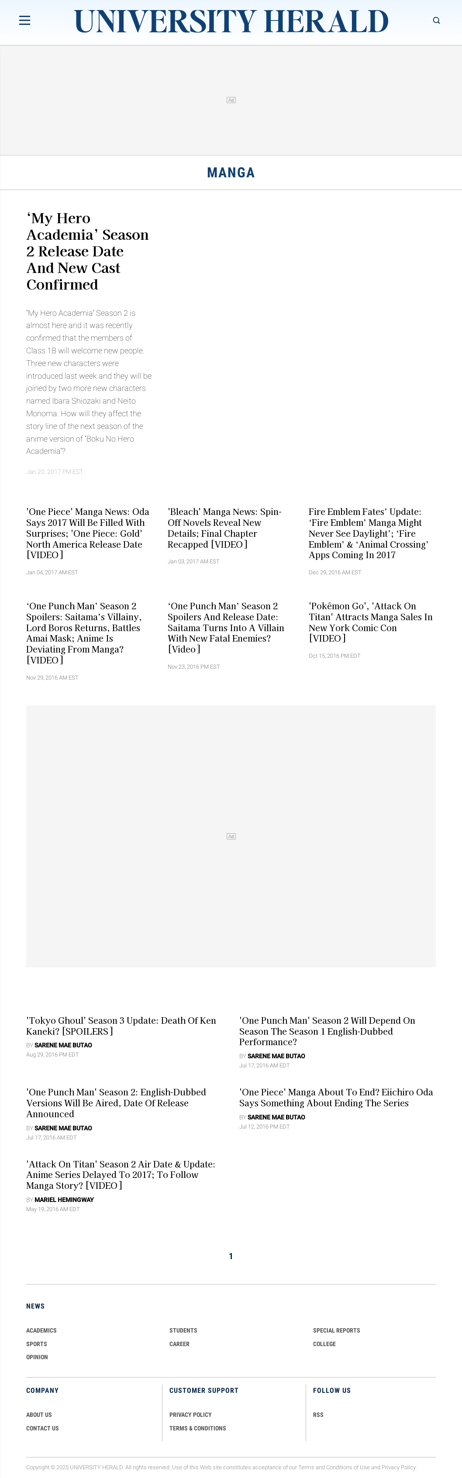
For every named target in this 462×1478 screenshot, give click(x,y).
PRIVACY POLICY (190, 1414)
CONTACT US (42, 1428)
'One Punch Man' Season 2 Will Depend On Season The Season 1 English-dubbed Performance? (327, 1031)
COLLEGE (324, 1343)
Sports (36, 1343)
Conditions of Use (348, 1467)
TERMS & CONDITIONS (197, 1428)
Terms (306, 1467)
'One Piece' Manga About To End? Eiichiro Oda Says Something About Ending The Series (336, 1097)
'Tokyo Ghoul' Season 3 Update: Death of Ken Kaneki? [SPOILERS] (121, 1025)
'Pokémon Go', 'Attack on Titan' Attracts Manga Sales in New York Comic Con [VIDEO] (371, 622)
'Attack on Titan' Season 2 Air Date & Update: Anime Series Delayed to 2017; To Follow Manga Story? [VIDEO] (121, 1174)
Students (183, 1330)
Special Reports (336, 1330)
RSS (318, 1414)
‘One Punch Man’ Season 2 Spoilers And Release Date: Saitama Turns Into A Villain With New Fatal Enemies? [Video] (226, 627)
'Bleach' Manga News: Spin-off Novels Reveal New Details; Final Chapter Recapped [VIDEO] (225, 527)
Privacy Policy (399, 1467)
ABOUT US (39, 1414)
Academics (41, 1330)
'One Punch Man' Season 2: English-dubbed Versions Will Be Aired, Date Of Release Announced (116, 1103)
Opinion (37, 1357)
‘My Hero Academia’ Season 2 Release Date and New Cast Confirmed (87, 250)
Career (179, 1343)
